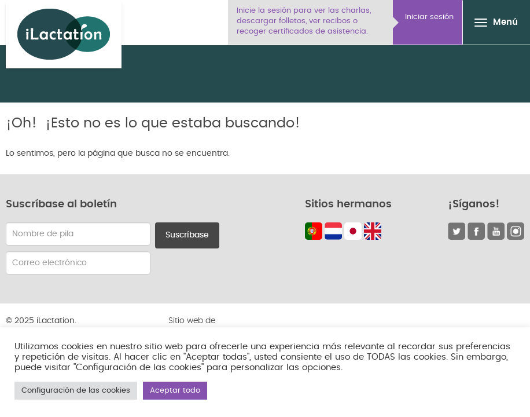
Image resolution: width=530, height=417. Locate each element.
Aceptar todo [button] (175, 390)
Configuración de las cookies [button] (75, 390)
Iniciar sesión (429, 17)
